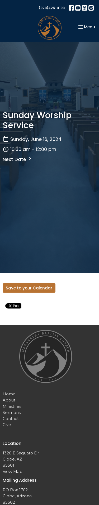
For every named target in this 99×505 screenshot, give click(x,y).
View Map (12, 471)
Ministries (12, 406)
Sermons (12, 412)
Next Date (17, 159)
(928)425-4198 (52, 7)
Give (7, 424)
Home (9, 393)
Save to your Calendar (29, 288)
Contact (11, 418)
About (9, 400)
